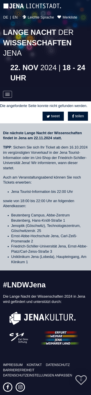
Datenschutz (58, 365)
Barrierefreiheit (18, 370)
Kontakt (34, 365)
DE (5, 17)
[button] (53, 116)
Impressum (13, 365)
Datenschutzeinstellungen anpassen (37, 375)
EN (15, 17)
